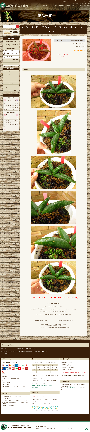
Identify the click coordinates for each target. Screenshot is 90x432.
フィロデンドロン (9, 83)
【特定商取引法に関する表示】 (21, 348)
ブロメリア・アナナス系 (10, 90)
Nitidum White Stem (10, 48)
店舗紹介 (62, 5)
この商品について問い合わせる (62, 54)
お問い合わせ (74, 5)
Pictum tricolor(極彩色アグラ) (11, 60)
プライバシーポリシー (85, 6)
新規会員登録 (63, 1)
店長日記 (68, 5)
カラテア (7, 77)
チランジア (7, 80)
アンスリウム (8, 74)
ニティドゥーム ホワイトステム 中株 (11, 51)
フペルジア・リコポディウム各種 (11, 86)
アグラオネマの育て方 (54, 5)
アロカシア (7, 71)
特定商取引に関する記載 (84, 5)
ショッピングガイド (86, 1)
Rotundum (7, 64)
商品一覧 (45, 5)
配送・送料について (59, 57)
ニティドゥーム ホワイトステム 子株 (11, 54)
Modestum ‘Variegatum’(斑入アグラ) (11, 45)
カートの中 (78, 0)
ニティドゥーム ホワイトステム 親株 (11, 57)
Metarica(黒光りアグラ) (10, 41)
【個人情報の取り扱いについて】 (73, 387)
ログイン (71, 0)
